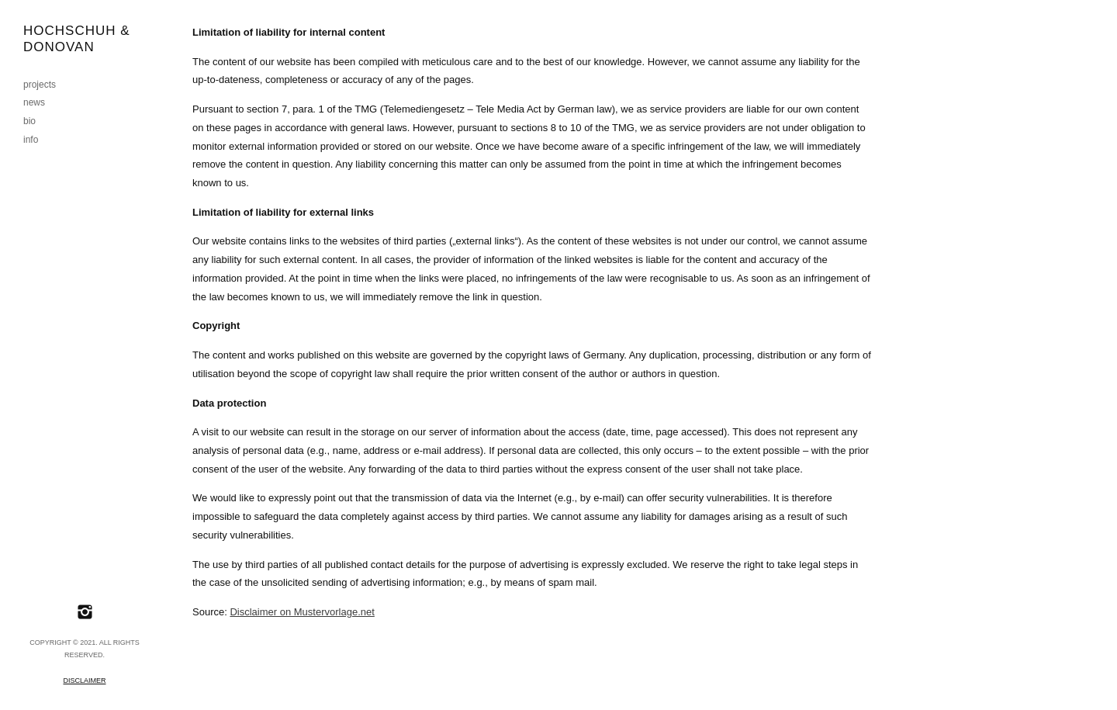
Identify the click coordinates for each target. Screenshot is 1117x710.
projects (39, 84)
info (30, 139)
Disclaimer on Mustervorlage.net (302, 612)
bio (29, 121)
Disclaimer (84, 680)
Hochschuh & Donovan (76, 38)
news (34, 102)
